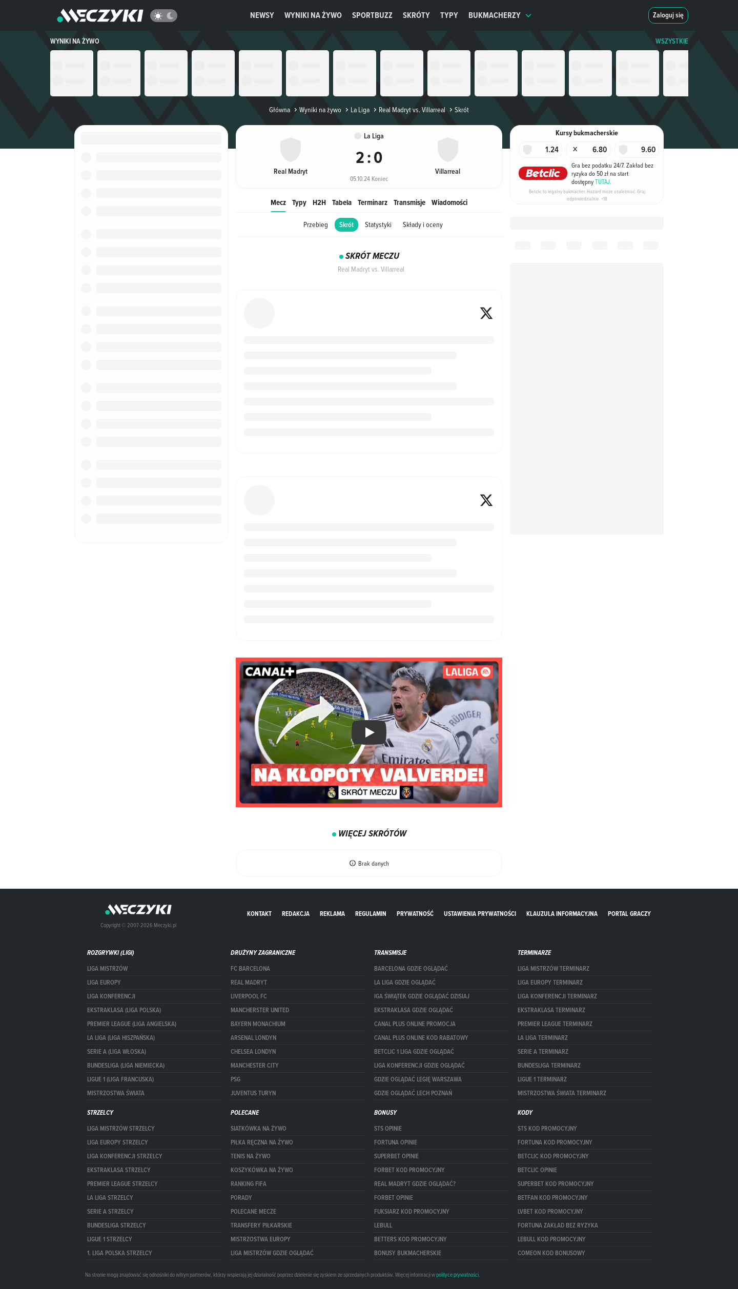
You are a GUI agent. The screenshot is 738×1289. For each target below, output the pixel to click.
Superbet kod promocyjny (556, 1184)
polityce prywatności (457, 1275)
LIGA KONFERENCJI (111, 996)
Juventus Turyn (253, 1093)
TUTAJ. (603, 181)
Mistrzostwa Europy (261, 1239)
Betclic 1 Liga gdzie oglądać (414, 1052)
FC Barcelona (250, 969)
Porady (241, 1198)
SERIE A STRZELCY (110, 1212)
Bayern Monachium (258, 1024)
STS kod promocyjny (547, 1128)
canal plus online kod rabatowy (421, 1038)
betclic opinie (537, 1170)
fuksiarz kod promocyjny (411, 1212)
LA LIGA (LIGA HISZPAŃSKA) (121, 1038)
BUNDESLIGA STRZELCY (116, 1225)
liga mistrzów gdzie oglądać (272, 1253)
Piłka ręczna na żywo (262, 1142)
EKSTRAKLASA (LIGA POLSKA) (124, 1010)
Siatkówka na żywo (258, 1128)
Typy (449, 15)
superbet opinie (396, 1156)
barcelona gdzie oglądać (411, 969)
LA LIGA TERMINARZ (543, 1038)
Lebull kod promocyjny (552, 1239)
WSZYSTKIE (671, 41)
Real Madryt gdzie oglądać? (415, 1184)
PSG (235, 1079)
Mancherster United (260, 1010)
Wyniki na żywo (313, 15)
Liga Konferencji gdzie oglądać (419, 1065)
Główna (279, 110)
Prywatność (415, 913)
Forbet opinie (393, 1198)
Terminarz (372, 202)
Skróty (416, 15)
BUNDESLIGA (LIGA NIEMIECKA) (126, 1065)
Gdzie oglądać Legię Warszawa (418, 1079)
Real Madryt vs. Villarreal (408, 110)
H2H (319, 202)
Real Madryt (249, 982)
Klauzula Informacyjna (562, 913)
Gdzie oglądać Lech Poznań (413, 1093)
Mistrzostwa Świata (116, 1093)
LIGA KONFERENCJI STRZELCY (124, 1156)
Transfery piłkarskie (261, 1225)
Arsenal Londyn (253, 1038)
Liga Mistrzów (107, 969)
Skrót (346, 224)
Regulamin (370, 913)
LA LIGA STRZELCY (110, 1198)
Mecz (278, 202)
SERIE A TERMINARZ (543, 1052)
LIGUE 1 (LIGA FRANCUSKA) (120, 1079)
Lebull (383, 1225)
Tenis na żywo (251, 1156)
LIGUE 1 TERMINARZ (542, 1079)
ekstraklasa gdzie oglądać (413, 1010)
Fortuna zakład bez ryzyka (558, 1225)
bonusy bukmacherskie (407, 1253)
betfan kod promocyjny (553, 1198)
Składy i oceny (423, 224)
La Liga (356, 110)
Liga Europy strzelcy (117, 1142)
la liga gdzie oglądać (405, 982)
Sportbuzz (372, 15)
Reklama (332, 913)
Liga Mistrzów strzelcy (121, 1128)
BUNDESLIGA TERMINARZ (549, 1065)
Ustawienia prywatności (480, 913)
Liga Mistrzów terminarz (553, 969)
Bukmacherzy (500, 15)
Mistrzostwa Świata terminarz (562, 1093)
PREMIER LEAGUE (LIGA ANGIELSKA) (131, 1024)
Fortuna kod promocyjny (555, 1142)
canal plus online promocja (415, 1024)
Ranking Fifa (248, 1184)
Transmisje (409, 202)
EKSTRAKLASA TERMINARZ (551, 1010)
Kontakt (259, 913)
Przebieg (315, 224)
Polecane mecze (253, 1212)
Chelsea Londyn (253, 1052)
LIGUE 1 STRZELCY (109, 1239)
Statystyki (378, 224)
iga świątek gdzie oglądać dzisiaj (421, 996)
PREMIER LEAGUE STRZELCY (122, 1184)
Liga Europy (104, 982)
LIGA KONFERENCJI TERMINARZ (557, 996)
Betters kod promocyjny (410, 1239)
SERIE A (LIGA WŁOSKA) (116, 1052)
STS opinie (388, 1128)
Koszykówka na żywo (262, 1170)
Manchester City (255, 1065)
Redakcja (296, 913)
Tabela (342, 202)
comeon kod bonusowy (551, 1253)
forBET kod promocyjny (409, 1170)
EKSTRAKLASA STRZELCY (119, 1170)
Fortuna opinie (395, 1142)
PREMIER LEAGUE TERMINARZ (555, 1024)
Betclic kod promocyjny (553, 1156)
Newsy (262, 15)
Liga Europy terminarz (550, 982)
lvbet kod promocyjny (550, 1212)
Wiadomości (449, 202)
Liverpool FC (249, 996)
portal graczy (629, 913)
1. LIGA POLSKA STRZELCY (119, 1253)
